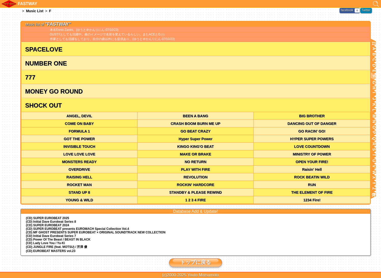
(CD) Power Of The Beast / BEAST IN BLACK (58, 239)
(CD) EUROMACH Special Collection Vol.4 (77, 229)
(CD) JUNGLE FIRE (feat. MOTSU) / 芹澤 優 (56, 247)
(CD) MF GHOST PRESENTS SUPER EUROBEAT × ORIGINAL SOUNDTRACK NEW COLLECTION (96, 232)
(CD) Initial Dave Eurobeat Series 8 (51, 221)
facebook (347, 10)
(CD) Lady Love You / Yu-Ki (45, 243)
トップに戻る (195, 262)
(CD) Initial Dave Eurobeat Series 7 (51, 236)
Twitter (366, 10)
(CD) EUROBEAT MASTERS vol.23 (50, 251)
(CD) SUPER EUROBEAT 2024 (47, 225)
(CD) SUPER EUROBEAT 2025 (47, 218)
